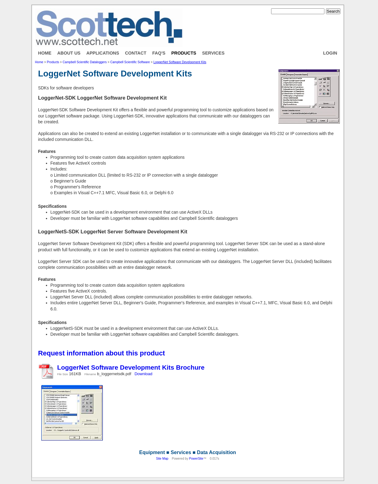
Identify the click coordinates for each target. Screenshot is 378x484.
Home (44, 53)
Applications (102, 53)
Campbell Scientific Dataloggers (85, 62)
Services (213, 53)
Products (183, 53)
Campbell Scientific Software (130, 62)
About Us (68, 53)
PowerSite (196, 458)
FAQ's (158, 53)
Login (330, 53)
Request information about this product (101, 353)
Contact (136, 53)
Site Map (162, 458)
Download (143, 373)
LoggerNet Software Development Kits (179, 62)
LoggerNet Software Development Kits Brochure (131, 367)
